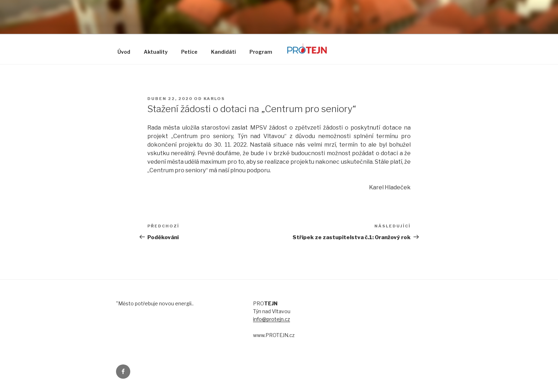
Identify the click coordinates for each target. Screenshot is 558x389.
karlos (214, 98)
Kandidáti (223, 52)
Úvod (123, 52)
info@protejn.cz (271, 319)
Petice (189, 52)
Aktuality (156, 52)
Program (260, 52)
